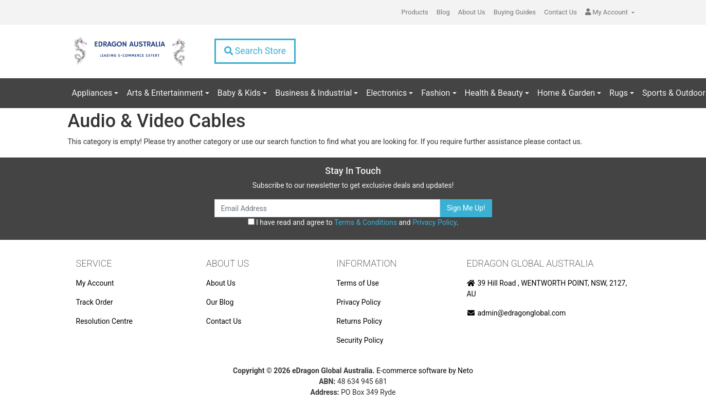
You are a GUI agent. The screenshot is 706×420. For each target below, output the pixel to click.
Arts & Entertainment (164, 93)
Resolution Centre (104, 321)
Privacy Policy (434, 222)
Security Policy (359, 340)
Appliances (92, 93)
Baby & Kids (239, 93)
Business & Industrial (313, 93)
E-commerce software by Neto (424, 370)
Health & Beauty (494, 93)
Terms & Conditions (365, 222)
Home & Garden (566, 93)
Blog (443, 12)
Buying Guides (515, 12)
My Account (95, 283)
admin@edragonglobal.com (516, 313)
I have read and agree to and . (353, 222)
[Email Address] (327, 208)
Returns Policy (359, 321)
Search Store (255, 51)
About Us (471, 12)
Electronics (386, 93)
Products (415, 12)
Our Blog (220, 302)
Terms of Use (357, 283)
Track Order (94, 302)
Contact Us (560, 12)
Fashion (435, 93)
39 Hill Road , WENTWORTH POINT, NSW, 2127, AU (547, 288)
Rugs (618, 93)
